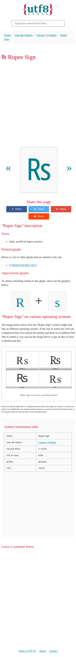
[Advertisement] (38, 105)
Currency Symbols (46, 35)
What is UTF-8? (27, 651)
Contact (53, 651)
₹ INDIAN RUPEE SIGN (23, 265)
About (42, 651)
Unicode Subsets (23, 35)
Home (7, 35)
